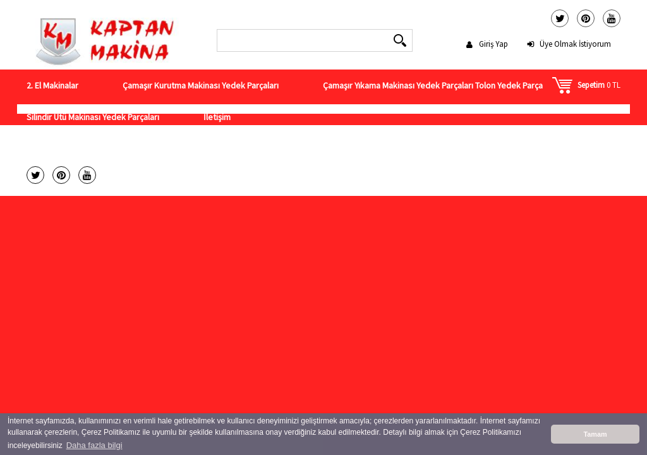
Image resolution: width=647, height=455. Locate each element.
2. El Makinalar (52, 85)
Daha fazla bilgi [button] (94, 445)
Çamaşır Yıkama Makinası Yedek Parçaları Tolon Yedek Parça (433, 85)
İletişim (217, 117)
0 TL (598, 85)
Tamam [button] (595, 434)
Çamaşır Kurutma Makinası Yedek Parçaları (201, 85)
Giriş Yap (493, 44)
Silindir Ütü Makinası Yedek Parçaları (93, 117)
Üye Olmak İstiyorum (575, 44)
